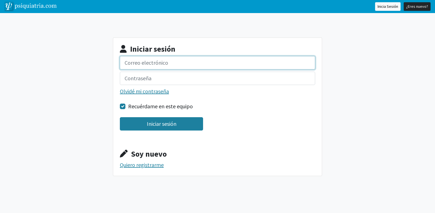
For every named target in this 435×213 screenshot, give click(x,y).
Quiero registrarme (142, 164)
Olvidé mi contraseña (144, 91)
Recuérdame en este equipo (160, 106)
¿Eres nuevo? (417, 6)
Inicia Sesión (388, 6)
